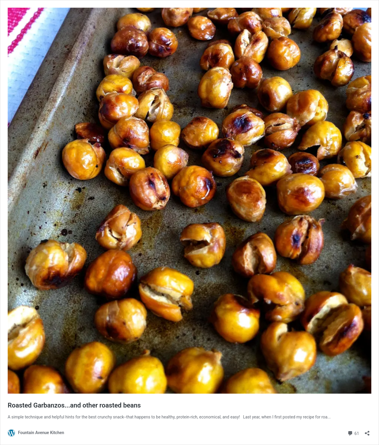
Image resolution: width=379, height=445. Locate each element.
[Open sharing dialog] (367, 431)
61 (353, 432)
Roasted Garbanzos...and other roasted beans (74, 405)
